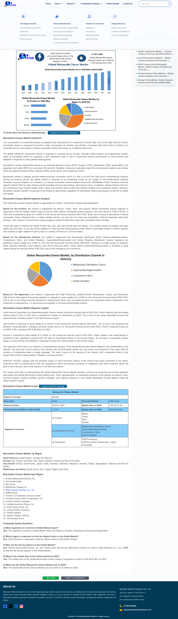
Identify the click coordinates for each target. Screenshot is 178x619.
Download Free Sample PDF (155, 39)
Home (48, 3)
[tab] (19, 16)
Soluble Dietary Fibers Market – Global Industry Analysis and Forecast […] (156, 74)
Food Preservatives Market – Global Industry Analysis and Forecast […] (154, 59)
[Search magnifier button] (169, 3)
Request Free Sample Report (64, 133)
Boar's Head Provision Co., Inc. (20, 490)
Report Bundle (113, 3)
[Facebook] (6, 606)
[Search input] (154, 3)
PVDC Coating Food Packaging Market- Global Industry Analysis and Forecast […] (155, 67)
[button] (83, 16)
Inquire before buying (53, 386)
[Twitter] (11, 606)
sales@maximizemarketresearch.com (137, 610)
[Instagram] (22, 606)
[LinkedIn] (16, 606)
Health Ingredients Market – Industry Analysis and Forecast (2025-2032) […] (155, 52)
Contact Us (127, 3)
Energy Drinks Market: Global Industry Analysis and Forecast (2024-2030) (155, 81)
